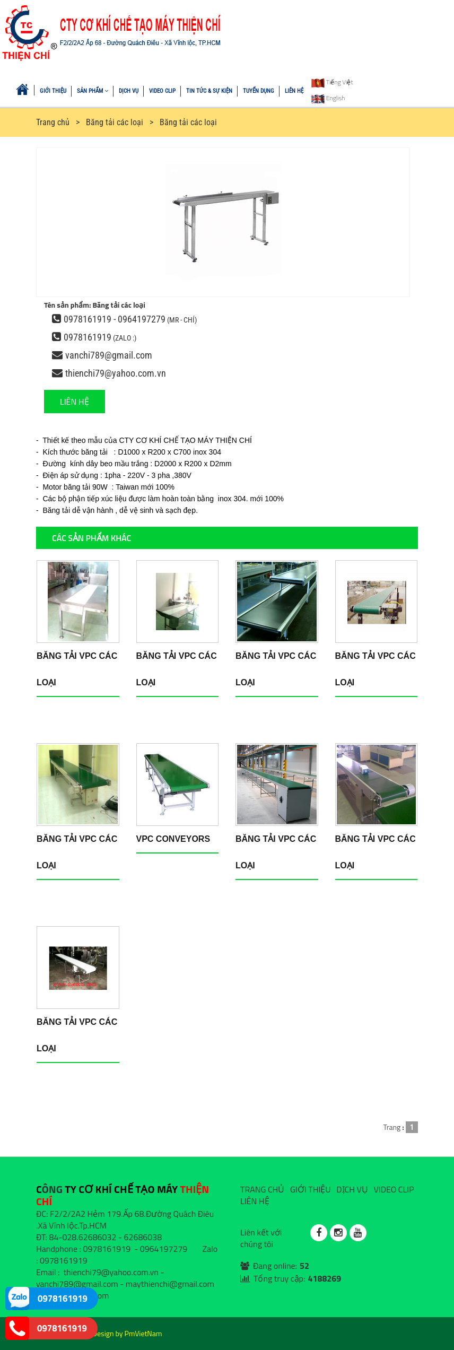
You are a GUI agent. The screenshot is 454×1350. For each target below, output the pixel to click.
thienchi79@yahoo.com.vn (115, 373)
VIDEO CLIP (162, 91)
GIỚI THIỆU (53, 91)
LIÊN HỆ (294, 91)
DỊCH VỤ (128, 91)
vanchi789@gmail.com (108, 355)
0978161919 (87, 337)
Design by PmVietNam (127, 1333)
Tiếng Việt (332, 82)
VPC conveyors (173, 838)
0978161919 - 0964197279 (114, 319)
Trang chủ (52, 122)
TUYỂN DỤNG (258, 91)
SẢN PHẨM (92, 91)
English (328, 98)
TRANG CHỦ (262, 1189)
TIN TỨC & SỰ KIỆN (209, 91)
